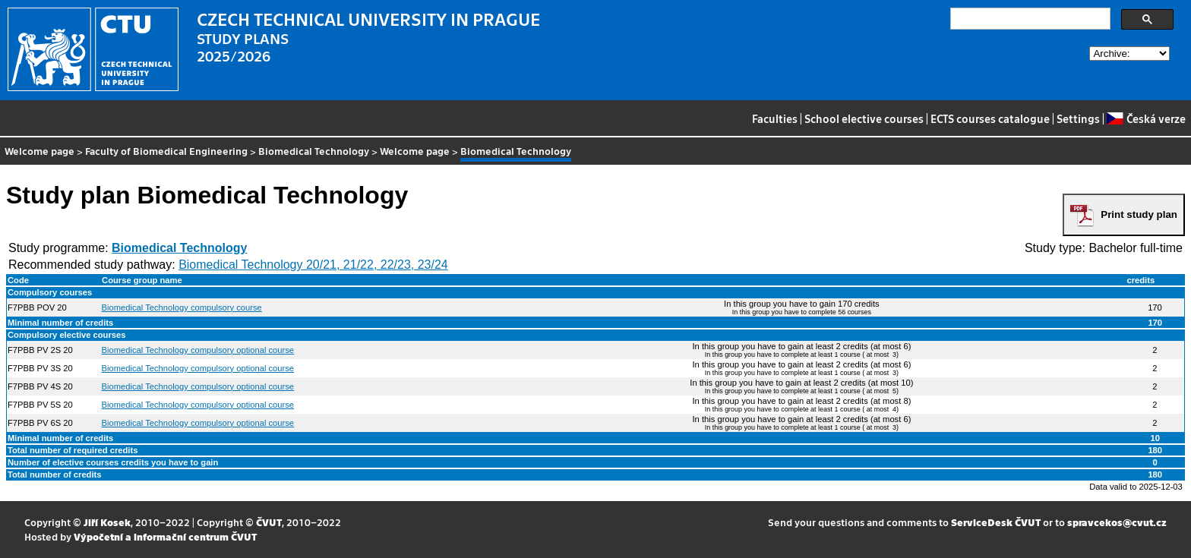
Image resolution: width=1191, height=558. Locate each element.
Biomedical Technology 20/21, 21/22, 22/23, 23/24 (313, 264)
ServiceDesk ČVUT (996, 522)
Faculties (775, 118)
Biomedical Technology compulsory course (182, 307)
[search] (1029, 19)
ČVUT (269, 522)
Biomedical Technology (313, 150)
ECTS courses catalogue (990, 118)
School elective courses (864, 118)
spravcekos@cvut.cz (1117, 522)
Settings (1078, 118)
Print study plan (1139, 214)
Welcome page (39, 150)
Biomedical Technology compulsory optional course (198, 350)
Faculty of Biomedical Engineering (166, 150)
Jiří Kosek (107, 522)
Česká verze (1146, 118)
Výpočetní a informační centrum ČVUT (165, 536)
